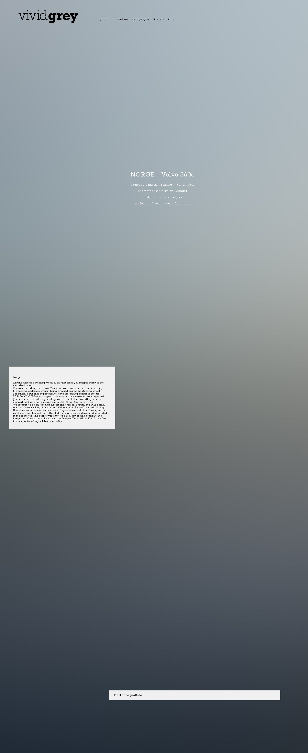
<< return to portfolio (127, 695)
